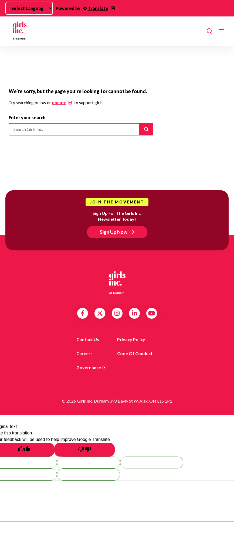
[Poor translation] (84, 450)
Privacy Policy (131, 339)
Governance (88, 367)
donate (59, 102)
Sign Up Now (113, 232)
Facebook (82, 313)
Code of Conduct (134, 353)
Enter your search (27, 117)
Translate (98, 8)
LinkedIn (134, 313)
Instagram (117, 313)
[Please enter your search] (81, 129)
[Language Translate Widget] (29, 8)
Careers (84, 353)
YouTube (152, 313)
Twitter (99, 313)
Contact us (87, 339)
